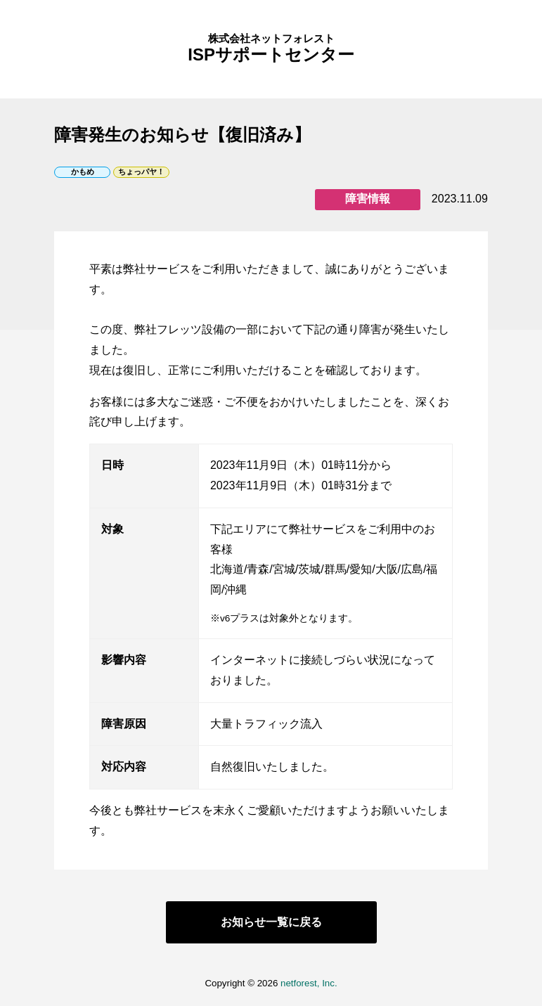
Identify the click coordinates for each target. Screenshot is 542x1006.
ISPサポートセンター (271, 49)
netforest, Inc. (308, 984)
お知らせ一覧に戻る (271, 922)
